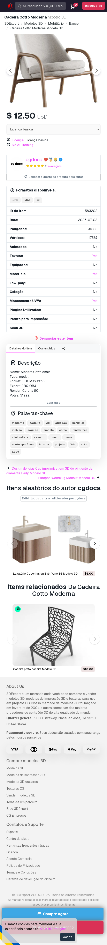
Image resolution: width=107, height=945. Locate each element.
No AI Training (22, 145)
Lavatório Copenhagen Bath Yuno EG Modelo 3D (45, 573)
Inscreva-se (93, 6)
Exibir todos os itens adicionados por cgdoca (53, 498)
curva (69, 437)
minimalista (20, 437)
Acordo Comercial (19, 859)
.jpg (15, 200)
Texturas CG (15, 788)
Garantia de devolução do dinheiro (30, 879)
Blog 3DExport (17, 809)
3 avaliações (54, 166)
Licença (12, 852)
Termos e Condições (21, 872)
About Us (15, 686)
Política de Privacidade (23, 865)
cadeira (35, 423)
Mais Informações (53, 929)
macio (55, 437)
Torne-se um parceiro (21, 802)
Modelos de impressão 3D (25, 775)
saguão (33, 430)
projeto (59, 444)
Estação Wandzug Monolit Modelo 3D (66, 478)
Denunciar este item (56, 338)
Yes (94, 256)
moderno (18, 423)
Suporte (12, 832)
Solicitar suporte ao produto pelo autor (53, 177)
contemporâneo (22, 444)
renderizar (79, 430)
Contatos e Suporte (25, 824)
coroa (63, 430)
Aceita (67, 937)
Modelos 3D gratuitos (22, 782)
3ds (72, 444)
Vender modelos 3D (21, 795)
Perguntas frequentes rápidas (27, 845)
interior (44, 444)
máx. (84, 444)
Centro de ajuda (17, 839)
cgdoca (34, 159)
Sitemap (70, 904)
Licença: (18, 140)
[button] (94, 543)
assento (39, 437)
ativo (15, 451)
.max (27, 200)
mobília (17, 430)
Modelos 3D (15, 768)
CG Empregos (16, 815)
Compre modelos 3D (26, 760)
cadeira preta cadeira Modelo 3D (34, 669)
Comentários (46, 348)
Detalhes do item (20, 348)
